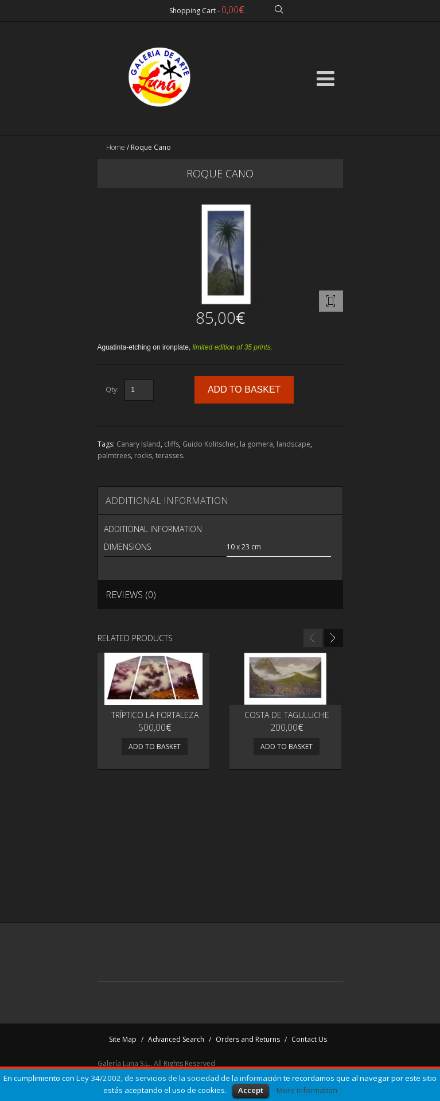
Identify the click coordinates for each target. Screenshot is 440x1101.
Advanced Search (176, 1039)
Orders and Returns (248, 1039)
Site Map (123, 1039)
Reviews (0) (131, 594)
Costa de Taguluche (286, 715)
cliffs (171, 444)
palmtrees (114, 455)
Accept (250, 1090)
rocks (143, 455)
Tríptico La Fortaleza (154, 715)
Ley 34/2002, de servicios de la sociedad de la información (179, 1078)
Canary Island (138, 444)
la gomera (256, 444)
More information (307, 1090)
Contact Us (309, 1039)
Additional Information (167, 500)
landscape (293, 444)
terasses (169, 455)
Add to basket (155, 746)
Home (115, 147)
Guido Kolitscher (209, 444)
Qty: (112, 389)
